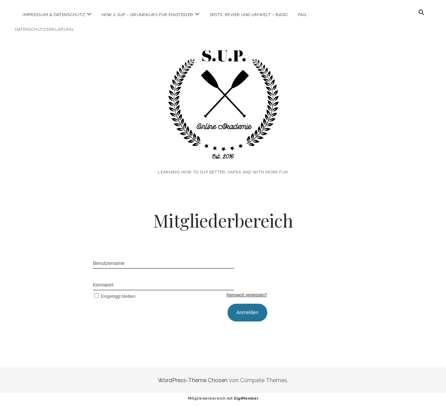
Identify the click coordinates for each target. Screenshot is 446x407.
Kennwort (103, 285)
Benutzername (109, 263)
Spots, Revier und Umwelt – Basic (249, 14)
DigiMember (246, 398)
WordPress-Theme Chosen (193, 380)
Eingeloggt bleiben (114, 296)
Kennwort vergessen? (246, 295)
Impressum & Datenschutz (54, 14)
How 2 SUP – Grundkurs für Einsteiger (147, 14)
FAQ (302, 14)
